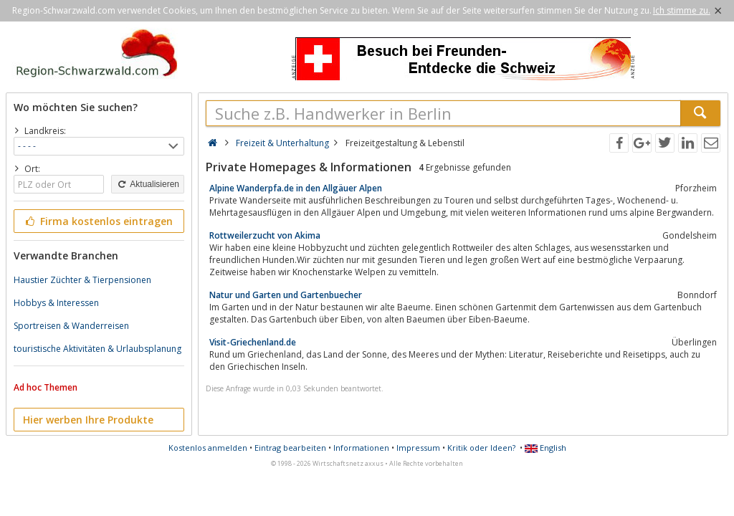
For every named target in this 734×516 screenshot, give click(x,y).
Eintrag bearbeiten (290, 447)
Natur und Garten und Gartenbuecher (285, 295)
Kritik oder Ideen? (481, 447)
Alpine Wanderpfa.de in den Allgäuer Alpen (295, 188)
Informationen (361, 447)
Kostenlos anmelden (207, 447)
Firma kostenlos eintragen (98, 221)
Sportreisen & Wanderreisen (71, 326)
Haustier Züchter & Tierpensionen (82, 280)
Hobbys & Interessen (56, 303)
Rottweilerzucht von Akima (264, 235)
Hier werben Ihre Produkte (88, 419)
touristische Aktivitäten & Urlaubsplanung (97, 349)
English (545, 447)
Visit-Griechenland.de (252, 342)
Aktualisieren (147, 184)
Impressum (418, 447)
